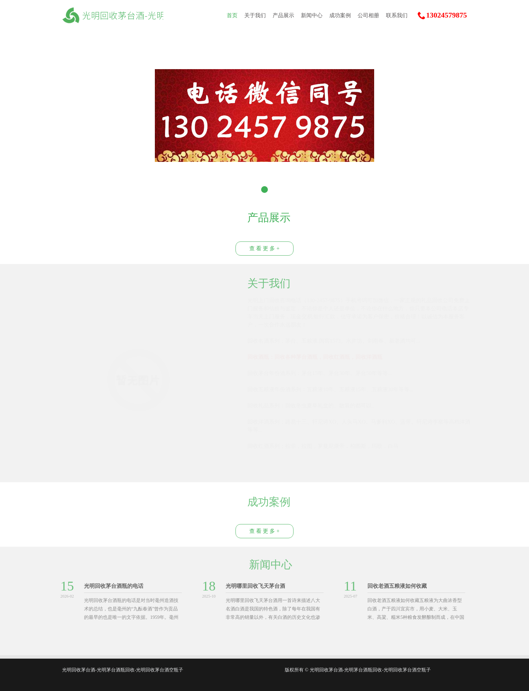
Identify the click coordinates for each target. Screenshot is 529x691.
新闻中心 (312, 15)
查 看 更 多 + (264, 248)
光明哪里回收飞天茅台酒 (253, 586)
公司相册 (368, 15)
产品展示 (283, 15)
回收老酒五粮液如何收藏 (395, 586)
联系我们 (397, 15)
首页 (232, 15)
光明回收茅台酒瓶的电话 (112, 586)
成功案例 (340, 15)
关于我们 (255, 15)
